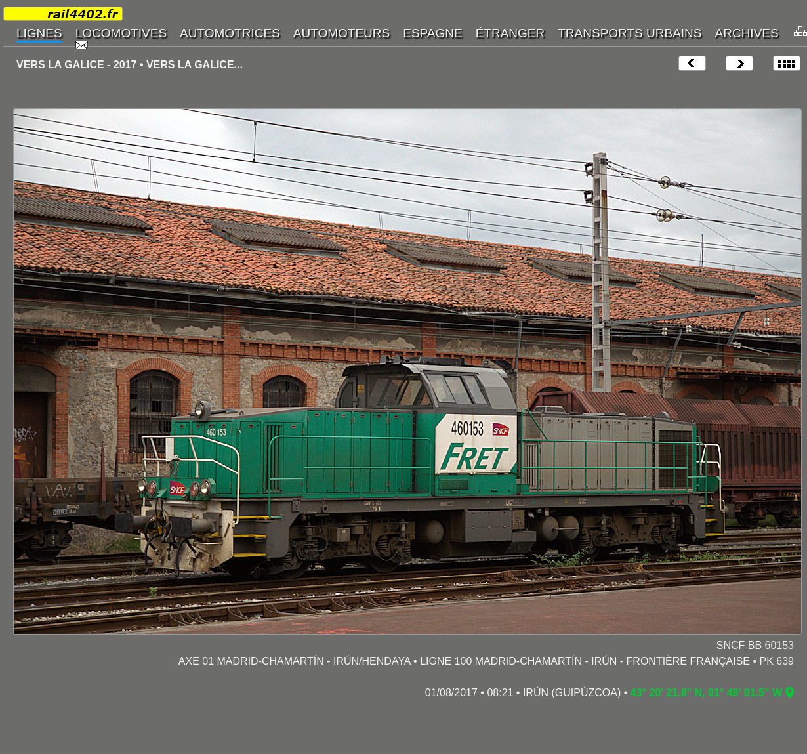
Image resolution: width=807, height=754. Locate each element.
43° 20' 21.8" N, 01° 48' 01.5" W (706, 692)
